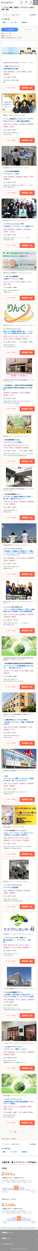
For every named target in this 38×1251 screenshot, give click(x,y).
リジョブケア (4, 1228)
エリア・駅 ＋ (14, 22)
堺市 (25, 1228)
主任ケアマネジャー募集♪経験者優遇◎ (16, 121)
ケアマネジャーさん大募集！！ (14, 442)
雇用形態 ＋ (24, 22)
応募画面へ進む (27, 88)
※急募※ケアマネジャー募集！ (14, 279)
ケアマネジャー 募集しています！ (15, 1049)
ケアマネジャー (13, 1228)
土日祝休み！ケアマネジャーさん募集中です (18, 226)
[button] (19, 62)
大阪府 (20, 1228)
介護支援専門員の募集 (10, 69)
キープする (11, 88)
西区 (29, 1228)
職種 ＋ (5, 22)
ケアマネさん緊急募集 (10, 887)
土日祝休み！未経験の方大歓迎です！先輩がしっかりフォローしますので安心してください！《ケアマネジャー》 (18, 553)
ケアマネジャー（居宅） (13, 174)
